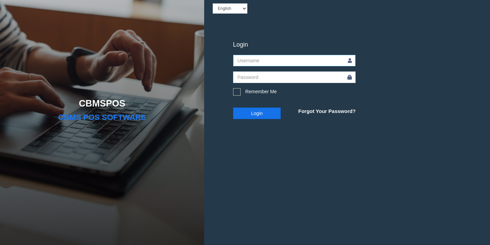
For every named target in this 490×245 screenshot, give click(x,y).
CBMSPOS (102, 103)
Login (257, 113)
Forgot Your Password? (327, 111)
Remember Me (255, 92)
